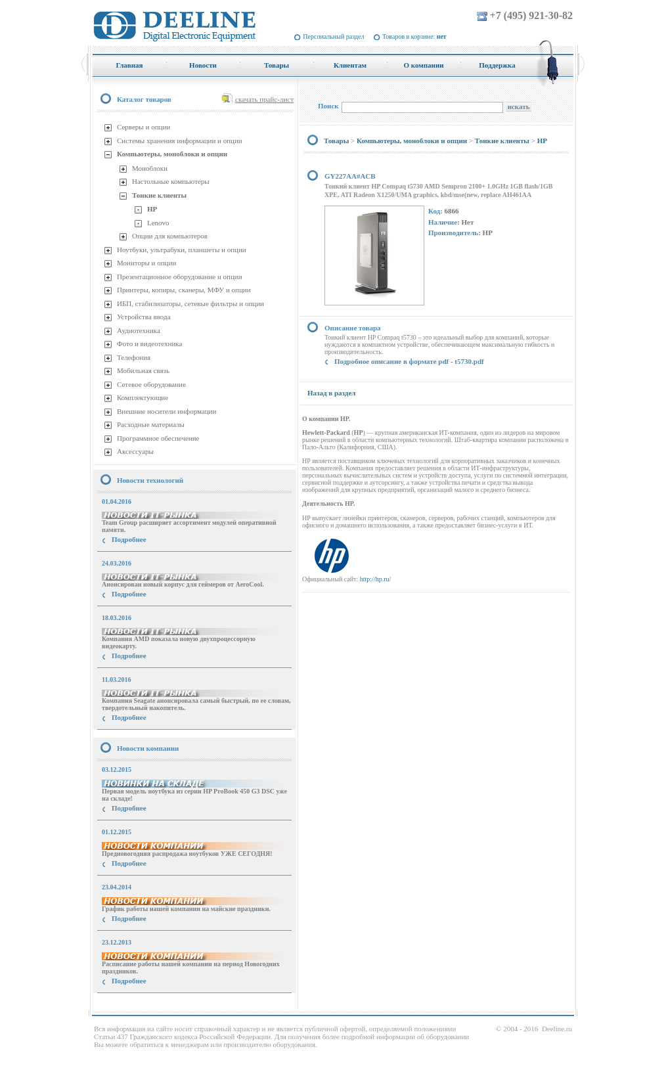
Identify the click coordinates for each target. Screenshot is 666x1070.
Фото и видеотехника (149, 343)
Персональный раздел (333, 36)
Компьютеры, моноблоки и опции (172, 154)
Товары (336, 141)
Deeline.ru (557, 1029)
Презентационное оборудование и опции (179, 276)
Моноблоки (149, 168)
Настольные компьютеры (171, 181)
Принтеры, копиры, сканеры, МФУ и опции (184, 290)
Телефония (133, 357)
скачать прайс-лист (264, 99)
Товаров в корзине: (414, 36)
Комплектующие (142, 397)
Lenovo (158, 223)
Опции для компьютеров (170, 236)
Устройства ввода (144, 317)
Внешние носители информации (166, 411)
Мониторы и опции (146, 263)
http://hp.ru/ (375, 579)
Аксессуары (135, 451)
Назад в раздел (331, 393)
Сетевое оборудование (151, 384)
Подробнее (129, 539)
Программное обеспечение (158, 438)
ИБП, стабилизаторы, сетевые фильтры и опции (190, 303)
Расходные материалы (151, 424)
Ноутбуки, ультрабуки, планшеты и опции (181, 250)
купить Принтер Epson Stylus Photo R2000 (151, 1004)
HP (152, 209)
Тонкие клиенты (159, 195)
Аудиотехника (138, 330)
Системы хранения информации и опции (179, 141)
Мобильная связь (143, 370)
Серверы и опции (143, 127)
